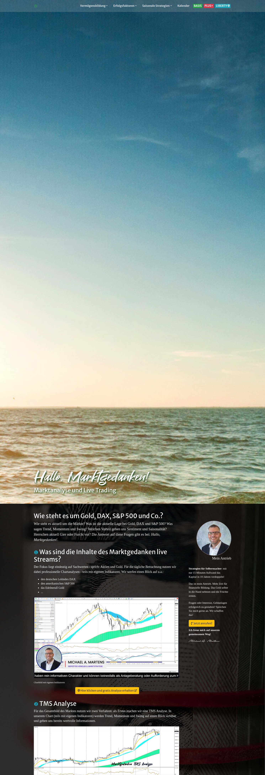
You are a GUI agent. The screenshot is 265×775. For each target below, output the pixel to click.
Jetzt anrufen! (201, 623)
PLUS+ (209, 5)
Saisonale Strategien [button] (156, 5)
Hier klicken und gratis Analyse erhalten (106, 690)
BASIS (198, 5)
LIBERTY (223, 5)
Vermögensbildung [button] (93, 5)
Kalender (183, 5)
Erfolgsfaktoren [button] (123, 5)
